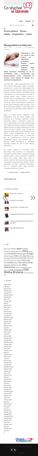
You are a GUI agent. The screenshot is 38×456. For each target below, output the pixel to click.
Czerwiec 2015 (8, 350)
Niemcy (24, 260)
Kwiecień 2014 (8, 379)
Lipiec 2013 (7, 397)
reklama (15, 262)
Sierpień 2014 (7, 371)
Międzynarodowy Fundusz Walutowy (12, 260)
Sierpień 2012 (7, 420)
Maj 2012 (6, 426)
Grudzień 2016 (8, 313)
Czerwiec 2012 (8, 424)
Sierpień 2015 (7, 346)
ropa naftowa (23, 262)
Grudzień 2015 (8, 338)
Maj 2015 (6, 352)
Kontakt (27, 21)
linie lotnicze (15, 258)
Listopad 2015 (7, 340)
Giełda (7, 34)
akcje (9, 249)
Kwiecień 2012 (8, 428)
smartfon (13, 265)
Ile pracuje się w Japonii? (17, 200)
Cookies (14, 453)
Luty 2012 (6, 430)
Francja (19, 254)
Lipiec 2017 (7, 299)
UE (8, 270)
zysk (5, 274)
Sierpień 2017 (7, 297)
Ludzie (28, 34)
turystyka (29, 267)
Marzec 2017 (7, 307)
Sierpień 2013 (7, 395)
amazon (13, 249)
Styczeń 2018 (7, 289)
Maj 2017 (6, 303)
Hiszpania (11, 256)
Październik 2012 (8, 416)
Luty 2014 (6, 383)
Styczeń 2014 (7, 385)
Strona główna (11, 31)
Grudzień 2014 (8, 363)
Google (29, 253)
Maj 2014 (6, 377)
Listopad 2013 (7, 389)
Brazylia (13, 251)
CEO (20, 251)
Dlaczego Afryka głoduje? (17, 228)
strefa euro (24, 267)
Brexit (17, 251)
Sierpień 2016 (7, 321)
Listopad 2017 (7, 293)
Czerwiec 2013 (8, 400)
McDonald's (23, 258)
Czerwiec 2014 (8, 375)
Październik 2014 (8, 367)
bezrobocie (7, 251)
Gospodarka (17, 34)
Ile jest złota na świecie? (16, 193)
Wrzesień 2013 (8, 393)
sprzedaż (19, 265)
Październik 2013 (8, 391)
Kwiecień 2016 (8, 330)
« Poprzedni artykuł (13, 172)
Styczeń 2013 (7, 410)
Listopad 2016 (7, 315)
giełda (24, 254)
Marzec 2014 (7, 381)
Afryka (5, 249)
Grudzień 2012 (8, 412)
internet (20, 256)
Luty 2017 (6, 309)
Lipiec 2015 (7, 348)
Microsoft (30, 258)
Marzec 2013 (7, 406)
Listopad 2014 (7, 365)
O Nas (21, 21)
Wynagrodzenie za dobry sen (18, 45)
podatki (10, 262)
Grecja (6, 256)
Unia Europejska (15, 270)
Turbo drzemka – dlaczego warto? (19, 207)
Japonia (26, 256)
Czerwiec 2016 (8, 326)
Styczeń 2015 (7, 360)
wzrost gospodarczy (28, 272)
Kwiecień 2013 (8, 404)
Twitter (5, 270)
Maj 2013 (6, 402)
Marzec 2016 (7, 332)
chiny (25, 251)
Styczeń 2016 (7, 336)
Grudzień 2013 (8, 387)
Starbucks (17, 267)
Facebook (12, 254)
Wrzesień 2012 (8, 418)
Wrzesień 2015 (8, 344)
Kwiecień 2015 (8, 354)
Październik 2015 (8, 342)
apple (19, 248)
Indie (16, 256)
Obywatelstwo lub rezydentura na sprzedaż (21, 214)
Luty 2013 (6, 408)
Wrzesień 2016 (8, 319)
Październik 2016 (8, 317)
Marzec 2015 (7, 356)
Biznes (23, 31)
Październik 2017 (8, 295)
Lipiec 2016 (7, 324)
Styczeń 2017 (7, 311)
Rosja (30, 263)
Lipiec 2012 (7, 422)
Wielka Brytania (13, 272)
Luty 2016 (6, 334)
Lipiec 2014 (7, 373)
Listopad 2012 (7, 414)
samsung (7, 265)
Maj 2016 (6, 328)
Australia (25, 249)
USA (26, 269)
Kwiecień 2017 (8, 305)
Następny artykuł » (25, 172)
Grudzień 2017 (8, 291)
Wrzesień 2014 (8, 369)
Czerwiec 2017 (8, 301)
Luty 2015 (6, 358)
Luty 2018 (6, 287)
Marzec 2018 (7, 284)
